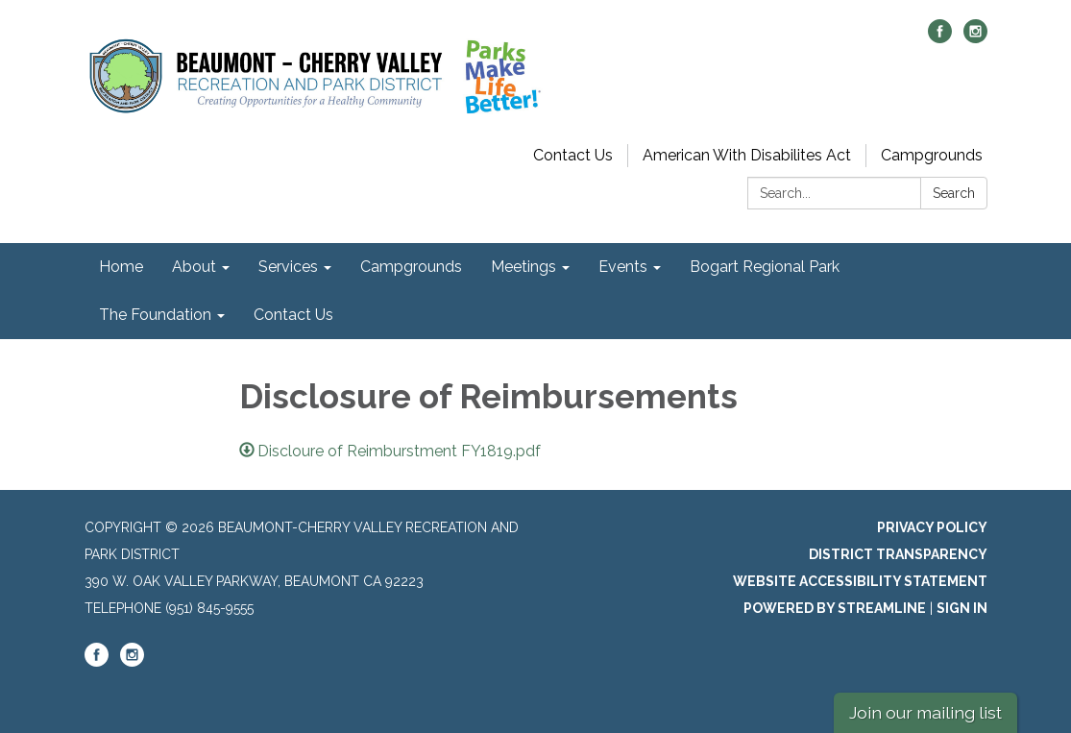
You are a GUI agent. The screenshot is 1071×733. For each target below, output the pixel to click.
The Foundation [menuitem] (155, 314)
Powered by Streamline (834, 608)
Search (954, 193)
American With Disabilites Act (747, 155)
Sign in (962, 608)
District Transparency (898, 554)
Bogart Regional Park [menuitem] (765, 266)
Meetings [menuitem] (523, 266)
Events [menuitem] (622, 266)
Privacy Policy (932, 527)
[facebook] (940, 38)
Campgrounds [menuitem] (411, 266)
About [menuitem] (194, 266)
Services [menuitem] (288, 266)
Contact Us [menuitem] (293, 314)
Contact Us (573, 155)
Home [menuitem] (121, 266)
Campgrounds (932, 155)
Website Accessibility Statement (860, 581)
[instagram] (975, 38)
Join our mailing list (925, 712)
